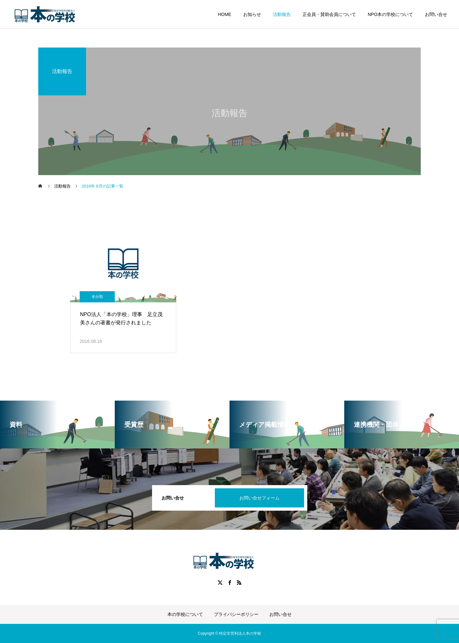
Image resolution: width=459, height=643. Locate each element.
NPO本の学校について (390, 14)
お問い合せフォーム (259, 497)
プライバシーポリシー (236, 614)
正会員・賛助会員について (329, 14)
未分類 (97, 296)
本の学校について (185, 614)
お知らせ (252, 14)
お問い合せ (436, 14)
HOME (224, 14)
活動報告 (282, 14)
